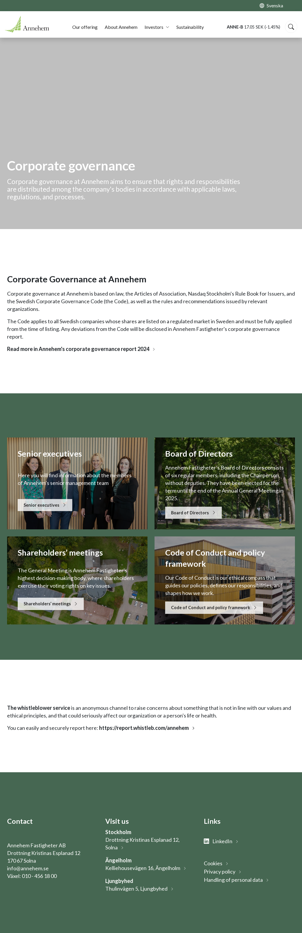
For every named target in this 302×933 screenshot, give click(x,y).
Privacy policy (219, 871)
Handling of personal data (233, 879)
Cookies (213, 863)
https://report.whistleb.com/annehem (144, 728)
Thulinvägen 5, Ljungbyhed (136, 888)
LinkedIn (218, 841)
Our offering (85, 27)
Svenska (275, 5)
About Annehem (121, 27)
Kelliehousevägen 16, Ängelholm (142, 868)
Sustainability (190, 27)
